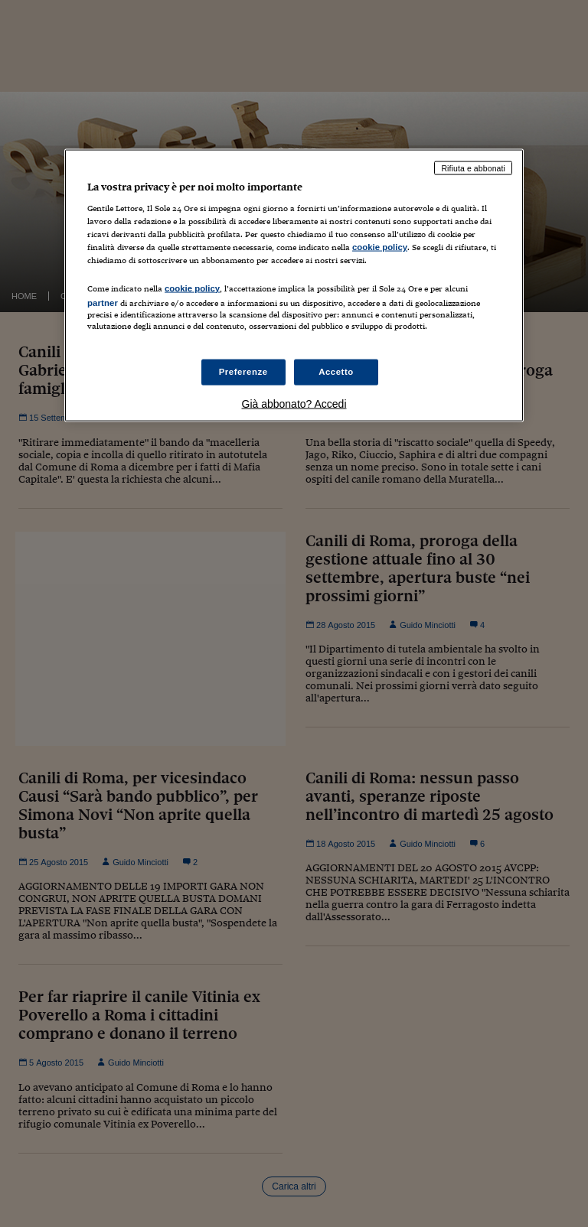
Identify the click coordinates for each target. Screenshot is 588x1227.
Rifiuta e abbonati (473, 167)
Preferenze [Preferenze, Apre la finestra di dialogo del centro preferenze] (243, 371)
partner (102, 302)
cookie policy (379, 247)
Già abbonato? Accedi (294, 403)
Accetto (336, 371)
